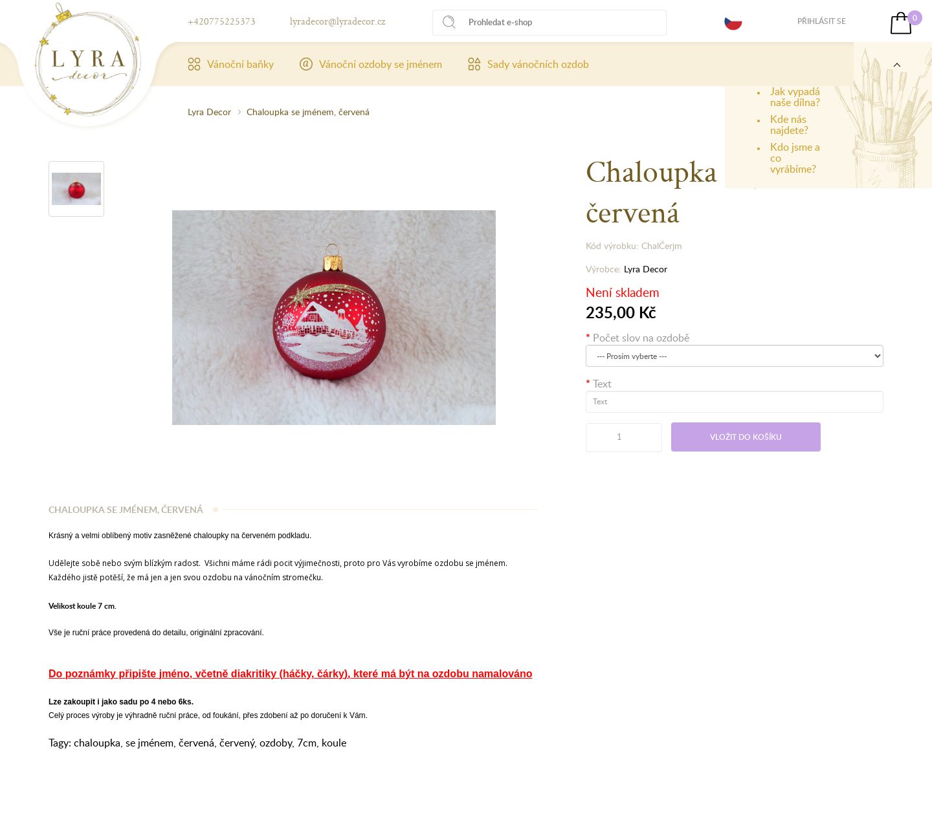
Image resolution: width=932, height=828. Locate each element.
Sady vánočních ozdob (528, 64)
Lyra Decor (209, 111)
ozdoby (276, 742)
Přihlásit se (821, 21)
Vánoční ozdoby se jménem (371, 64)
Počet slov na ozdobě (641, 338)
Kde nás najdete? (789, 124)
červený (236, 742)
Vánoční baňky (231, 64)
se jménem (149, 742)
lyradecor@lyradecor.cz (337, 21)
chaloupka (97, 742)
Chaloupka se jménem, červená (308, 111)
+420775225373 (222, 21)
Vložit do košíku (746, 436)
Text (602, 383)
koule (334, 742)
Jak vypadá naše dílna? (795, 96)
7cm (306, 742)
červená (196, 742)
